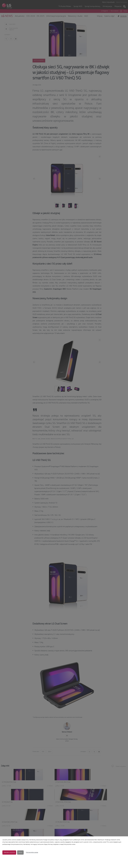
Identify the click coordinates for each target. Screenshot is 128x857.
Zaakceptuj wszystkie (9, 852)
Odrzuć (20, 852)
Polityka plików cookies (32, 852)
